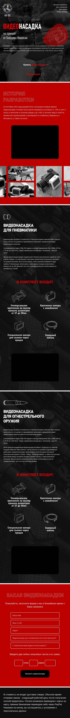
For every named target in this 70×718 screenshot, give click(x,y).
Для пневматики (61, 7)
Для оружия (63, 9)
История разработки (60, 5)
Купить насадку (62, 12)
